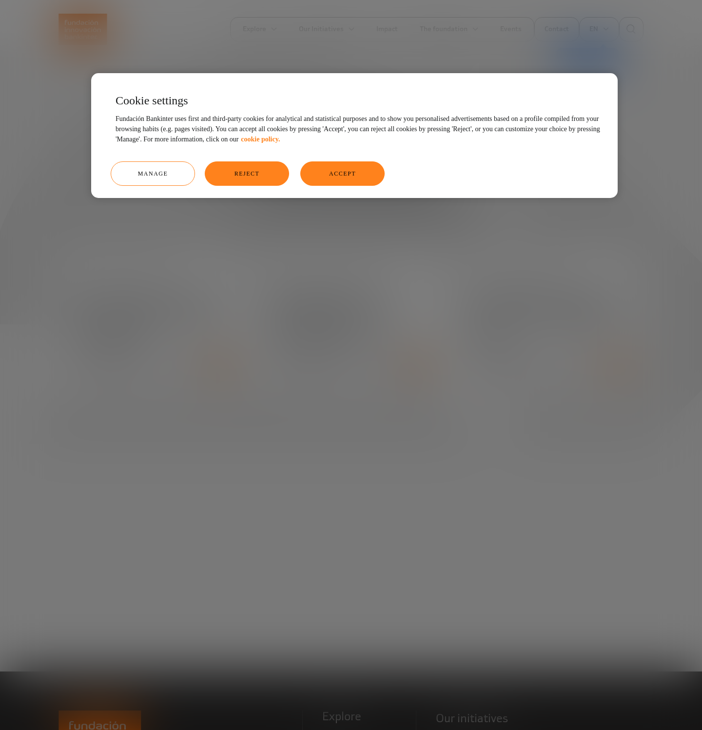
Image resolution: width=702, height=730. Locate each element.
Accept (342, 173)
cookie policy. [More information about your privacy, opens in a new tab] (260, 139)
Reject (247, 173)
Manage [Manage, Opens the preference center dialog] (153, 173)
